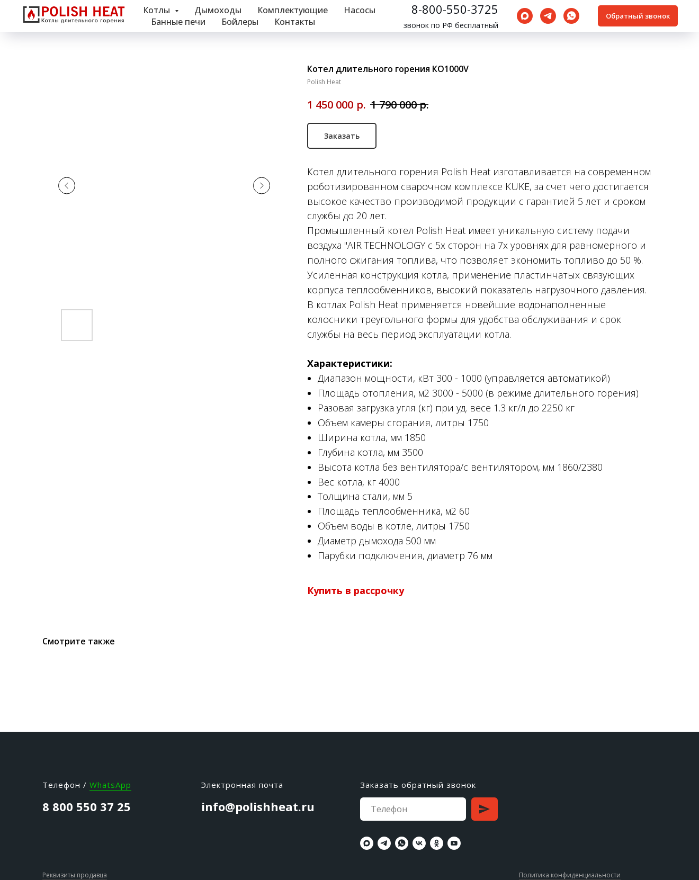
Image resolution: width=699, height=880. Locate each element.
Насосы (359, 10)
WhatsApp (110, 784)
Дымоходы (217, 10)
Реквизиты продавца (74, 874)
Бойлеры (239, 22)
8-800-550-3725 (454, 9)
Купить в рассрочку (355, 590)
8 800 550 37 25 (86, 806)
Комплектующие (292, 10)
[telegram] (548, 16)
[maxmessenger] (525, 16)
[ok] (436, 843)
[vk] (419, 843)
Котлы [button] (157, 10)
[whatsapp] (571, 16)
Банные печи (178, 22)
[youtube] (454, 843)
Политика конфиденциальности (570, 874)
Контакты (294, 22)
